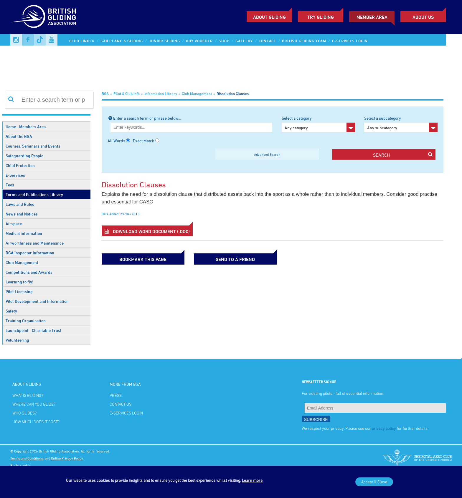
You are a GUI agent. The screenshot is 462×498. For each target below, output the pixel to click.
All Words (116, 140)
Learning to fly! (19, 281)
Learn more (252, 480)
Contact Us (120, 404)
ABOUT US (423, 17)
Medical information (24, 233)
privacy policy (384, 428)
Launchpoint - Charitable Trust (34, 330)
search (402, 155)
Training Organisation (26, 320)
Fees (10, 184)
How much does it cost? (36, 421)
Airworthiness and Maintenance (35, 242)
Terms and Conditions (27, 458)
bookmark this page (131, 259)
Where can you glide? (33, 404)
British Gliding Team (304, 41)
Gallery (244, 41)
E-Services (15, 175)
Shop (224, 41)
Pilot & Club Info (126, 93)
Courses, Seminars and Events (33, 145)
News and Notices (22, 213)
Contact (267, 41)
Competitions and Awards (29, 272)
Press (116, 395)
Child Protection (20, 165)
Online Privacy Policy (67, 458)
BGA (105, 93)
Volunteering (17, 339)
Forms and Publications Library (34, 194)
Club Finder (82, 41)
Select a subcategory (401, 124)
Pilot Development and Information (37, 301)
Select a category (318, 124)
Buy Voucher (199, 41)
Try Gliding (320, 17)
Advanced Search (267, 154)
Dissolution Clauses (233, 93)
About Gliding (269, 17)
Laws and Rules (20, 204)
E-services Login (350, 41)
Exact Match (143, 140)
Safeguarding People (24, 155)
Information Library (160, 93)
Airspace (14, 223)
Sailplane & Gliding (121, 41)
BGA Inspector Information (30, 252)
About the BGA (19, 136)
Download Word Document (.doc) (147, 231)
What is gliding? (27, 395)
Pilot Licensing (19, 291)
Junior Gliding (164, 41)
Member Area (372, 17)
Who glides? (24, 412)
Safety (11, 310)
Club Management (22, 262)
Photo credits (20, 465)
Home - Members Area (26, 126)
